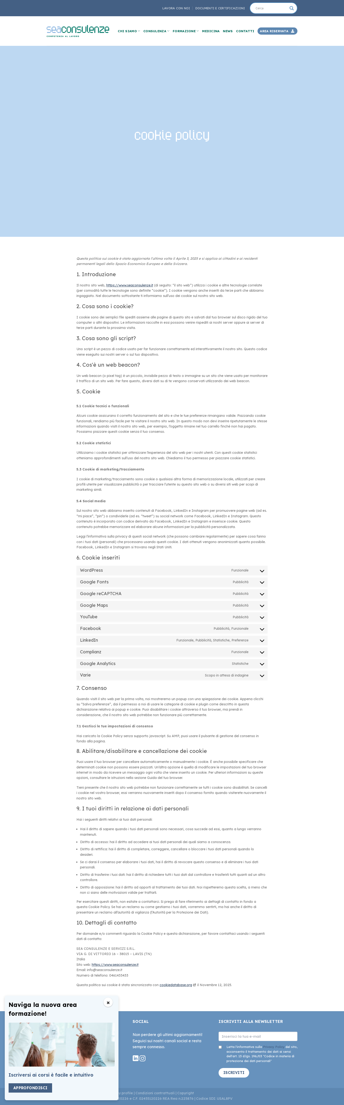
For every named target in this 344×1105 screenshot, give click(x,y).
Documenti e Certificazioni (220, 8)
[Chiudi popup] (108, 1002)
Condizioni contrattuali (155, 1093)
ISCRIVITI (234, 1072)
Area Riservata (274, 31)
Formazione (186, 31)
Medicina (211, 31)
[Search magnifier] (291, 8)
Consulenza (156, 31)
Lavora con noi (176, 8)
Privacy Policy (274, 1047)
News (228, 31)
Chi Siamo (129, 31)
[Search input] (271, 8)
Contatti (245, 31)
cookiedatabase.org (176, 985)
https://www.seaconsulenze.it (129, 285)
